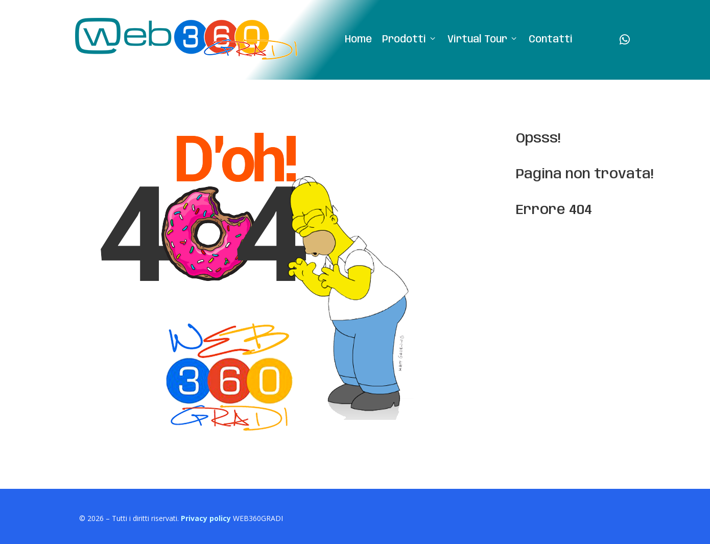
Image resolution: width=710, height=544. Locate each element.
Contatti (551, 40)
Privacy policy (206, 518)
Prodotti (409, 40)
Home (358, 40)
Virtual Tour (482, 40)
